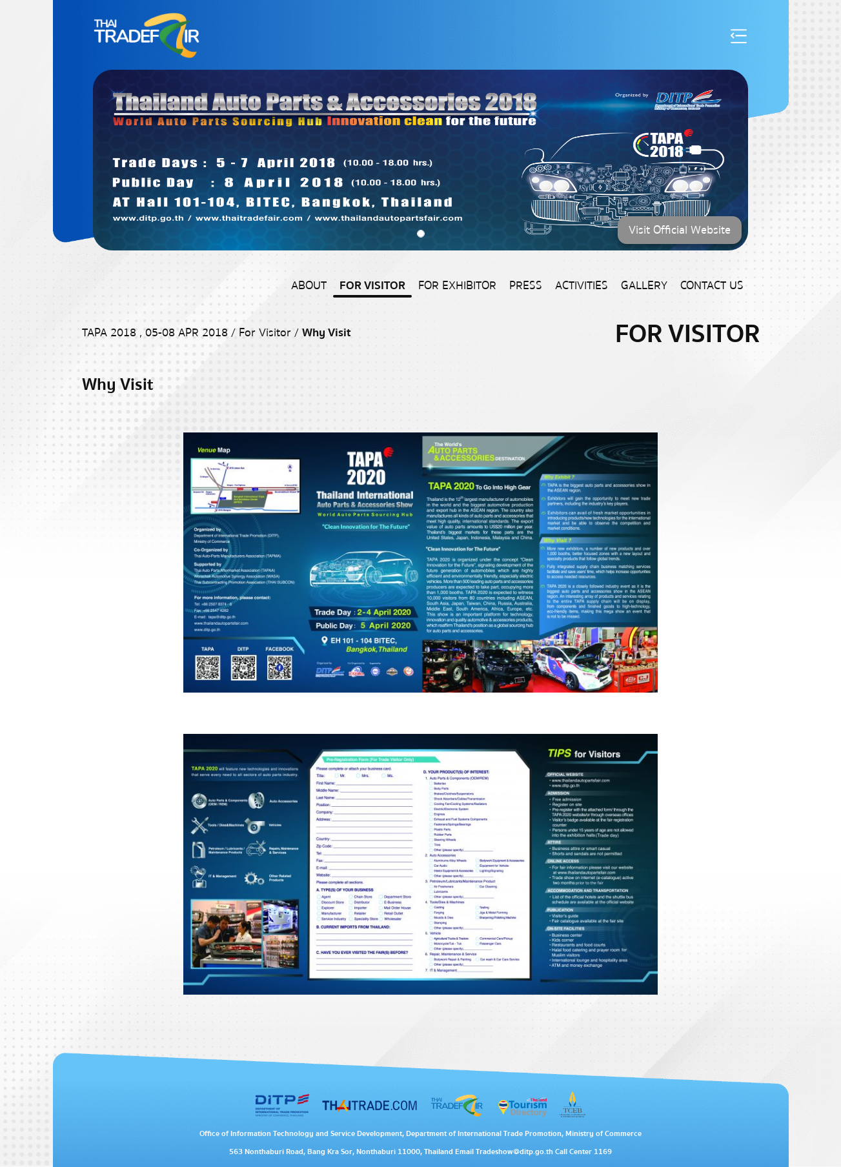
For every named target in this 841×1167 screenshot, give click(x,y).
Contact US (712, 285)
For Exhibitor (457, 285)
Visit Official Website (680, 230)
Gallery (644, 285)
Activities (581, 285)
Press (525, 285)
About (309, 285)
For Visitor (372, 285)
